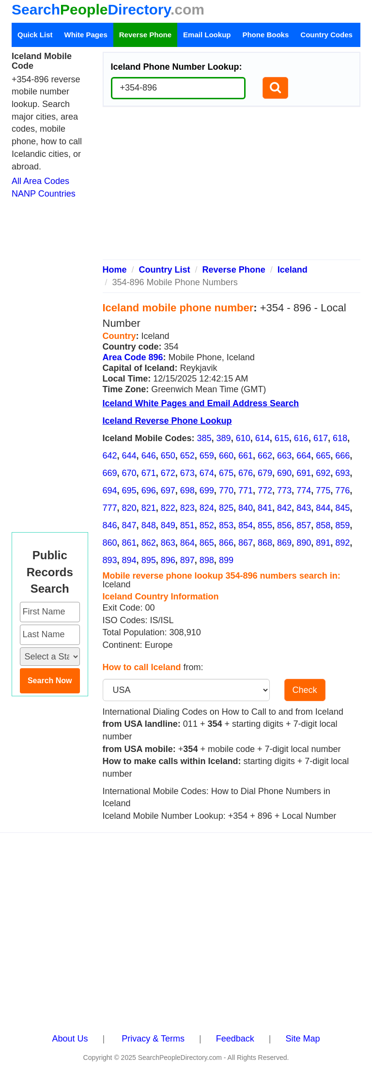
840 (245, 508)
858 (323, 525)
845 (342, 508)
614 (262, 438)
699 (207, 490)
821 (148, 508)
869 (284, 543)
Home (115, 270)
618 (340, 438)
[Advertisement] (232, 187)
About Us (70, 1038)
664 (303, 455)
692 (323, 473)
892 (342, 543)
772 (265, 490)
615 (282, 438)
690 (284, 473)
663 (284, 455)
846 (110, 525)
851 (187, 525)
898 (207, 560)
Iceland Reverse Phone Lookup (167, 421)
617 (320, 438)
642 (110, 455)
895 (148, 560)
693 (342, 473)
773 (284, 490)
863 (168, 543)
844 (323, 508)
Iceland (293, 270)
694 (110, 490)
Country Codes (326, 35)
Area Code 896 (133, 357)
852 (207, 525)
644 (129, 455)
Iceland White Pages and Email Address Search (201, 403)
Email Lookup (207, 35)
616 (301, 438)
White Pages (86, 35)
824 (207, 508)
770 (226, 490)
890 (303, 543)
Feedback (235, 1038)
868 (265, 543)
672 (168, 473)
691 (303, 473)
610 (243, 438)
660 (226, 455)
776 (342, 490)
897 (187, 560)
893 (110, 560)
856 (284, 525)
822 (168, 508)
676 (245, 473)
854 (245, 525)
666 (342, 455)
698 (187, 490)
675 (226, 473)
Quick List (35, 35)
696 (148, 490)
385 (204, 438)
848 (148, 525)
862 (148, 543)
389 (224, 438)
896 (168, 560)
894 (129, 560)
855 (265, 525)
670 (129, 473)
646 (148, 455)
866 (226, 543)
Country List (164, 270)
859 (342, 525)
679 (265, 473)
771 (245, 490)
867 (245, 543)
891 (323, 543)
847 (129, 525)
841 (265, 508)
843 (303, 508)
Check (305, 690)
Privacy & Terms (153, 1038)
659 (207, 455)
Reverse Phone (145, 35)
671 (148, 473)
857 (303, 525)
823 (187, 508)
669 (110, 473)
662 (265, 455)
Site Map (302, 1038)
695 (129, 490)
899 (226, 560)
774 (303, 490)
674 (207, 473)
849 (168, 525)
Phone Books (265, 35)
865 (207, 543)
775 (323, 490)
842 (284, 508)
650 (168, 455)
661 (245, 455)
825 (226, 508)
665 (323, 455)
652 (187, 455)
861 (129, 543)
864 (187, 543)
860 (110, 543)
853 (226, 525)
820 (129, 508)
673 (187, 473)
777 (110, 508)
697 (168, 490)
